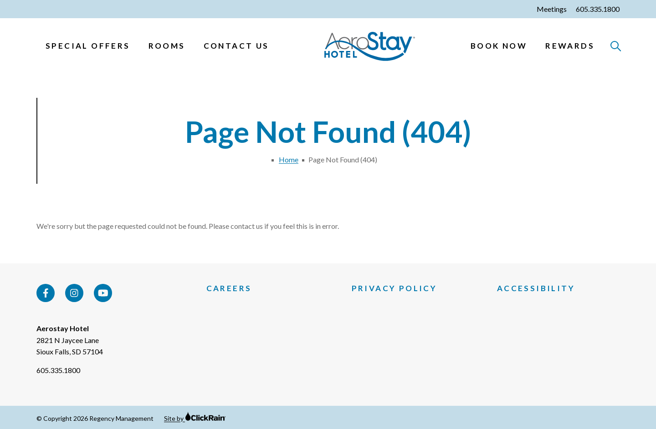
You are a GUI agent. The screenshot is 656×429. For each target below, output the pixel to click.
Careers (229, 288)
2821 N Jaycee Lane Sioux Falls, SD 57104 (69, 346)
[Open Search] (616, 47)
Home (288, 159)
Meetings (552, 9)
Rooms (167, 45)
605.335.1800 (598, 9)
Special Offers (88, 45)
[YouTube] (103, 293)
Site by (195, 418)
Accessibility (536, 288)
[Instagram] (74, 293)
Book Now (499, 45)
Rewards (569, 45)
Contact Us (236, 45)
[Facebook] (45, 293)
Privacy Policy (394, 288)
